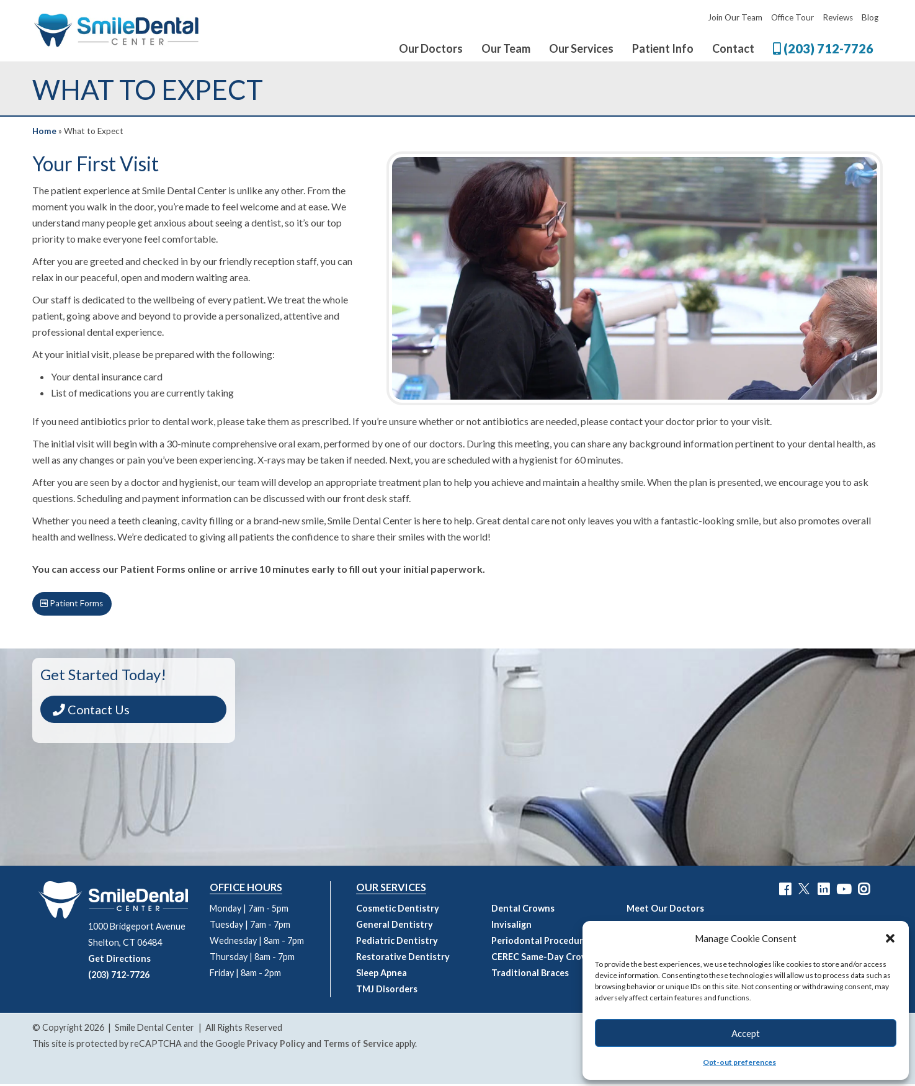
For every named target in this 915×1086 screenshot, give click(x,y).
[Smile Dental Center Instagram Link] (864, 891)
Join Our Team (735, 17)
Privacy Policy (276, 1045)
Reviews (838, 17)
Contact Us (96, 711)
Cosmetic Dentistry (397, 910)
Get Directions (119, 960)
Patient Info (663, 48)
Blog (870, 17)
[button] (890, 938)
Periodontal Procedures (541, 942)
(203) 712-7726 (823, 48)
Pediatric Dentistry (397, 942)
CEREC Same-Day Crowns (544, 958)
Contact (733, 48)
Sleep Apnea (381, 974)
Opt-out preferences (739, 1062)
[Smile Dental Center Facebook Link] (785, 891)
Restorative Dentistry (403, 958)
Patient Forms (75, 604)
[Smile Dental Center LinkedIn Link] (823, 891)
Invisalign (511, 926)
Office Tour (792, 17)
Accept (745, 1033)
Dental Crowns (523, 910)
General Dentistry (394, 926)
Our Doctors (431, 48)
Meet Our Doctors (665, 910)
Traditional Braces (530, 974)
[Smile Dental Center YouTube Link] (843, 891)
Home (44, 131)
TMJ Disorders (386, 990)
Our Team (505, 48)
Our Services (581, 48)
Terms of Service (358, 1045)
